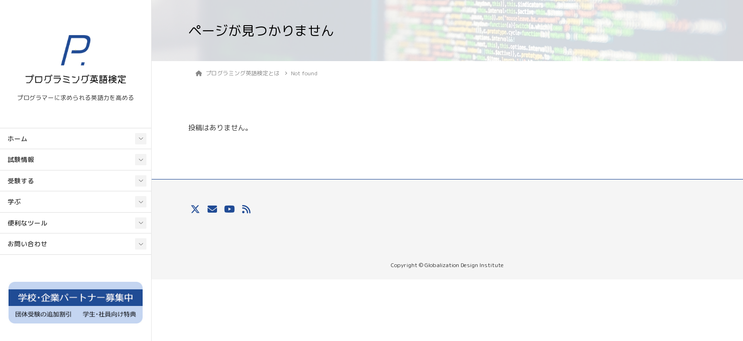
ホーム (17, 138)
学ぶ (14, 201)
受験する (21, 180)
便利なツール (27, 222)
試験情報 (21, 159)
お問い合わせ (27, 243)
